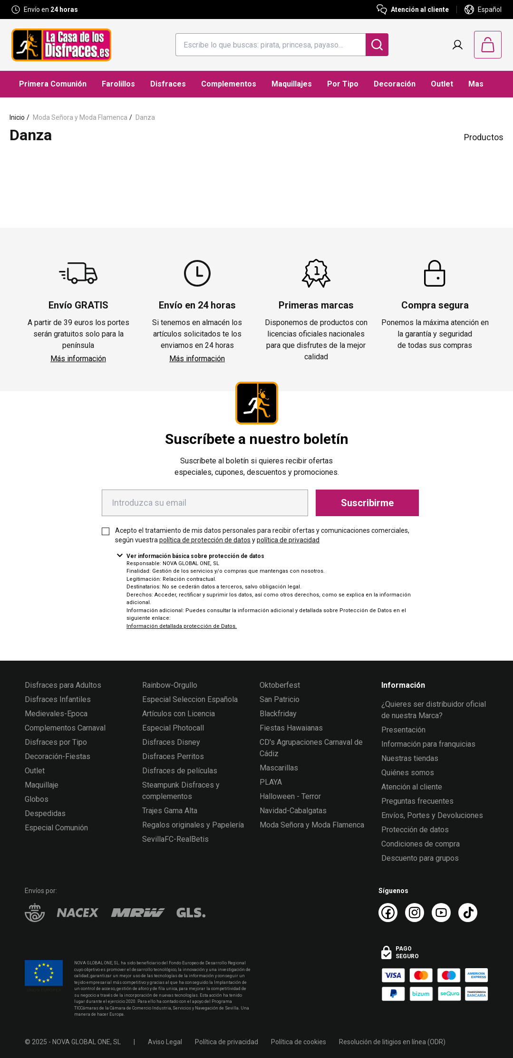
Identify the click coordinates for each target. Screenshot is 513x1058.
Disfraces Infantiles (58, 699)
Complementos (228, 83)
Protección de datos (415, 829)
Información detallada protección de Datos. (181, 626)
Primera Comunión (53, 83)
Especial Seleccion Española (190, 699)
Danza (145, 117)
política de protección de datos (205, 540)
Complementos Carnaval (65, 727)
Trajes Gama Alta (169, 810)
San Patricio (280, 699)
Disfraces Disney (171, 742)
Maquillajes (291, 83)
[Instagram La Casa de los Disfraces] (414, 912)
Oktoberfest (280, 685)
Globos (36, 799)
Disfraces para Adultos (63, 685)
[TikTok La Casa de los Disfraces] (467, 912)
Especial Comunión (56, 827)
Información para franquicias (428, 744)
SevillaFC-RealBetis (175, 839)
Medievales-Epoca (56, 713)
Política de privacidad (226, 1042)
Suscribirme (367, 503)
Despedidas (45, 813)
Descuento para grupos (420, 858)
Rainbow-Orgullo (169, 685)
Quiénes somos (407, 772)
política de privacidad (288, 540)
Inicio (17, 117)
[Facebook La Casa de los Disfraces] (387, 912)
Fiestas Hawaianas (291, 727)
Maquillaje (41, 784)
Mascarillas (279, 767)
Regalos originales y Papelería (193, 824)
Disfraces (168, 83)
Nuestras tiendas (409, 758)
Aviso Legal (165, 1042)
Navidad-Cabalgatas (293, 810)
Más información (78, 358)
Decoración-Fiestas (57, 756)
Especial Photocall (173, 727)
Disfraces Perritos (173, 756)
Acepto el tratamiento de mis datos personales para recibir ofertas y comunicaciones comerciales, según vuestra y (262, 535)
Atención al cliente (411, 786)
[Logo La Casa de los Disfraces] (61, 45)
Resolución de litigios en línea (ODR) (392, 1042)
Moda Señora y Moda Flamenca (80, 117)
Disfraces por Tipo (56, 742)
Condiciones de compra (420, 843)
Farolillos (118, 83)
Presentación (403, 729)
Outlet (442, 83)
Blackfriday (278, 713)
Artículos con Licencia (178, 713)
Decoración (395, 83)
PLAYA (271, 782)
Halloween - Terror (290, 796)
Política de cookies (298, 1042)
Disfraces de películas (179, 770)
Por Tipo (342, 83)
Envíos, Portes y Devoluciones (432, 815)
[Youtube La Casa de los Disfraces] (441, 912)
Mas (476, 83)
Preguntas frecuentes (417, 801)
